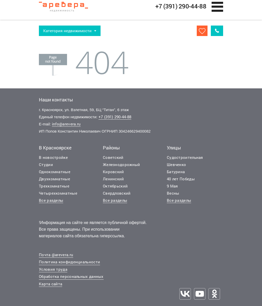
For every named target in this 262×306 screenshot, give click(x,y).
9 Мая (172, 186)
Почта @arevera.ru (56, 255)
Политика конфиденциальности (69, 262)
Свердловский (117, 193)
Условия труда (53, 270)
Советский (113, 158)
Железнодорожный (121, 165)
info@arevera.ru (66, 124)
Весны (173, 193)
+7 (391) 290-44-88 (115, 117)
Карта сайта (50, 284)
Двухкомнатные (54, 179)
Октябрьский (115, 186)
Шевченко (176, 165)
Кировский (113, 172)
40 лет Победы (181, 179)
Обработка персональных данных (71, 277)
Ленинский (113, 179)
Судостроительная (185, 158)
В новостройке (53, 158)
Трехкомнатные (54, 186)
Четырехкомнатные (58, 193)
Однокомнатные (54, 172)
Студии (46, 165)
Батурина (176, 172)
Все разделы (51, 201)
